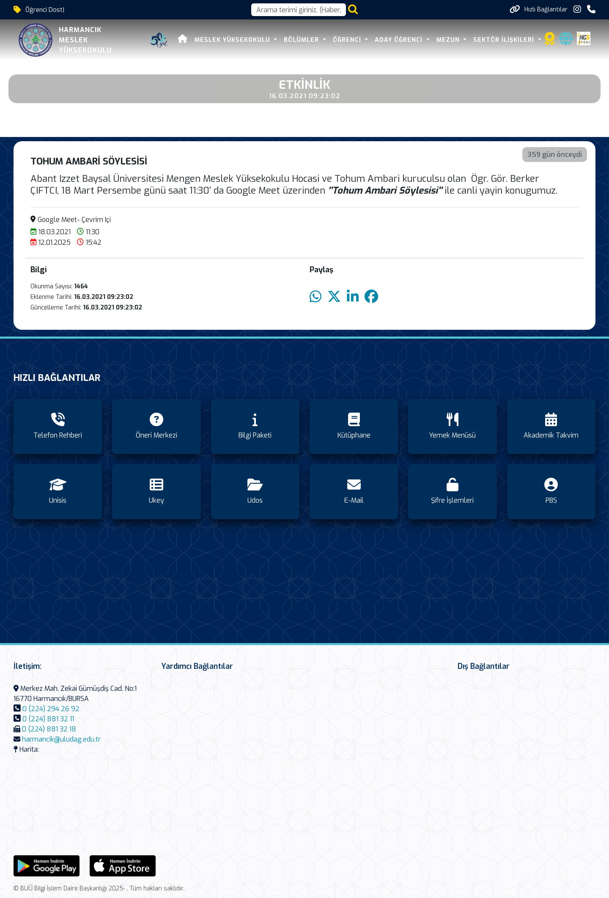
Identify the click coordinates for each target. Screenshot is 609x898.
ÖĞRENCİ (348, 40)
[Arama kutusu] (298, 9)
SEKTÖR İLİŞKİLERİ (504, 40)
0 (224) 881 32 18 (49, 729)
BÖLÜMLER (302, 40)
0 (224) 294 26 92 (51, 708)
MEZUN (449, 40)
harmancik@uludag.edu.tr (61, 739)
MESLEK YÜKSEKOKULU (233, 40)
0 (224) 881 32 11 (48, 719)
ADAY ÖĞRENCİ (400, 40)
